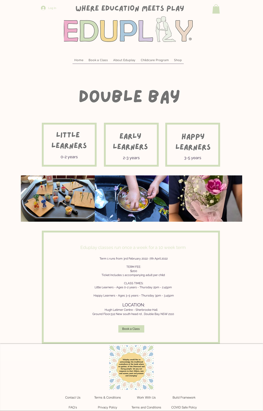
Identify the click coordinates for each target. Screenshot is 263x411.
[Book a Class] (131, 329)
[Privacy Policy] (108, 407)
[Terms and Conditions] (146, 407)
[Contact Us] (73, 397)
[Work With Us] (146, 397)
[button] (216, 9)
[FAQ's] (73, 407)
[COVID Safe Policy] (184, 407)
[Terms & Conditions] (107, 397)
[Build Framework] (184, 397)
